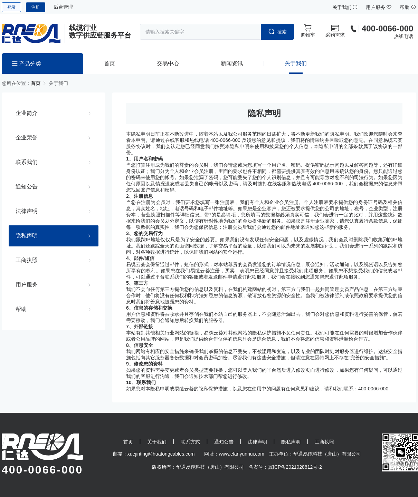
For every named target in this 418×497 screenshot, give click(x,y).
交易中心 (168, 63)
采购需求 (335, 31)
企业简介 (27, 113)
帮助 (408, 7)
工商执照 (27, 260)
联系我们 (27, 162)
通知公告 (27, 186)
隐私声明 (27, 235)
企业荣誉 (27, 137)
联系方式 (190, 442)
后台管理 (63, 7)
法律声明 (27, 211)
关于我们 (345, 7)
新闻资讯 (232, 63)
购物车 (308, 31)
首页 (109, 63)
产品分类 (26, 64)
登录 (11, 7)
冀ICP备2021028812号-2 (295, 467)
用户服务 (378, 7)
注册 (35, 7)
